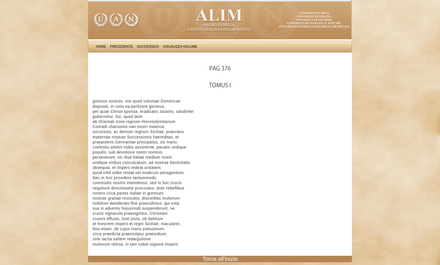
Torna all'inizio (220, 259)
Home (101, 47)
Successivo (148, 47)
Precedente (121, 47)
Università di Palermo (314, 19)
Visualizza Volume (180, 47)
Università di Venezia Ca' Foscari (314, 23)
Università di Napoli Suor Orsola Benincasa (314, 26)
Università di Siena (314, 13)
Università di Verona (314, 16)
